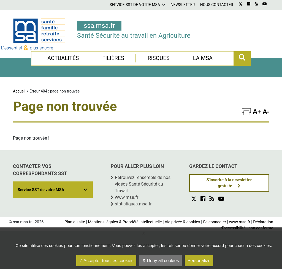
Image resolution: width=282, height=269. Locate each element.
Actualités (63, 58)
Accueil (19, 91)
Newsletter (183, 4)
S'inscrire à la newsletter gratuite (229, 183)
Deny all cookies (160, 260)
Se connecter (214, 222)
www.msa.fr (127, 197)
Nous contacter (216, 4)
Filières (113, 58)
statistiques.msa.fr (133, 203)
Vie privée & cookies (182, 222)
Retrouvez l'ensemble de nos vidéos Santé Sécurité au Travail (142, 184)
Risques (159, 58)
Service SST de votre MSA (135, 4)
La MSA (203, 58)
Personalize (199, 260)
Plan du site (74, 222)
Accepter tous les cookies (106, 260)
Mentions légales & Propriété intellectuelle (125, 222)
